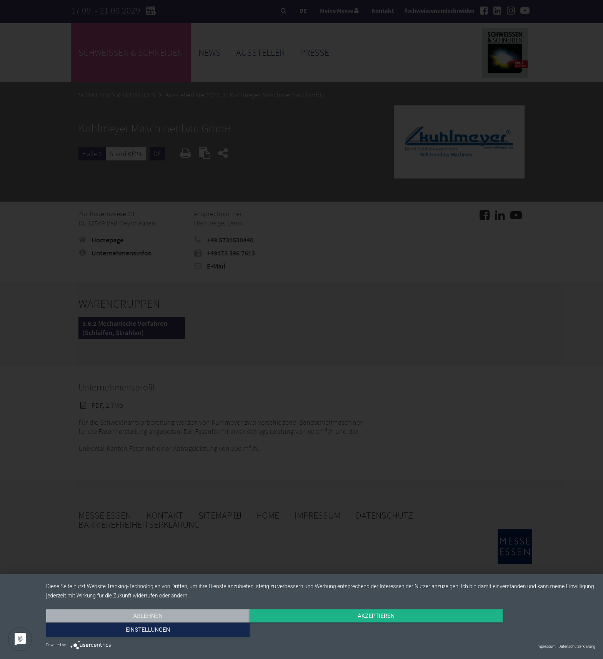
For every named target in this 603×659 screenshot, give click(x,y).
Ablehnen (128, 630)
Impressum (546, 646)
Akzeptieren (320, 630)
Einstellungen (513, 630)
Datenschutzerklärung (576, 646)
